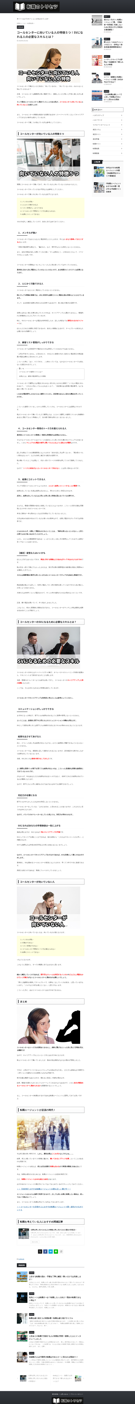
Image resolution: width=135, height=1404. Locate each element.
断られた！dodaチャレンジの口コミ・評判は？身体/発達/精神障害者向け (113, 41)
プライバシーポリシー (76, 1388)
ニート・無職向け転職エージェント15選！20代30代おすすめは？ (113, 75)
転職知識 (21, 1256)
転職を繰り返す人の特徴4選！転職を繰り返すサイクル (49, 1312)
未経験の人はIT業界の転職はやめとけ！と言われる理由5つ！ (52, 1350)
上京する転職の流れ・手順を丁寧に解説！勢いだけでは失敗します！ (55, 1273)
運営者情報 (55, 1388)
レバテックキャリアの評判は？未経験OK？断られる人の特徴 (113, 58)
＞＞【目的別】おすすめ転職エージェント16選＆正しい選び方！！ (41, 1189)
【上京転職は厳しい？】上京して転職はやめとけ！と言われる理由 (113, 92)
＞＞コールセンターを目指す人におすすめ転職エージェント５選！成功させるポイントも (48, 1207)
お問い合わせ (64, 1388)
